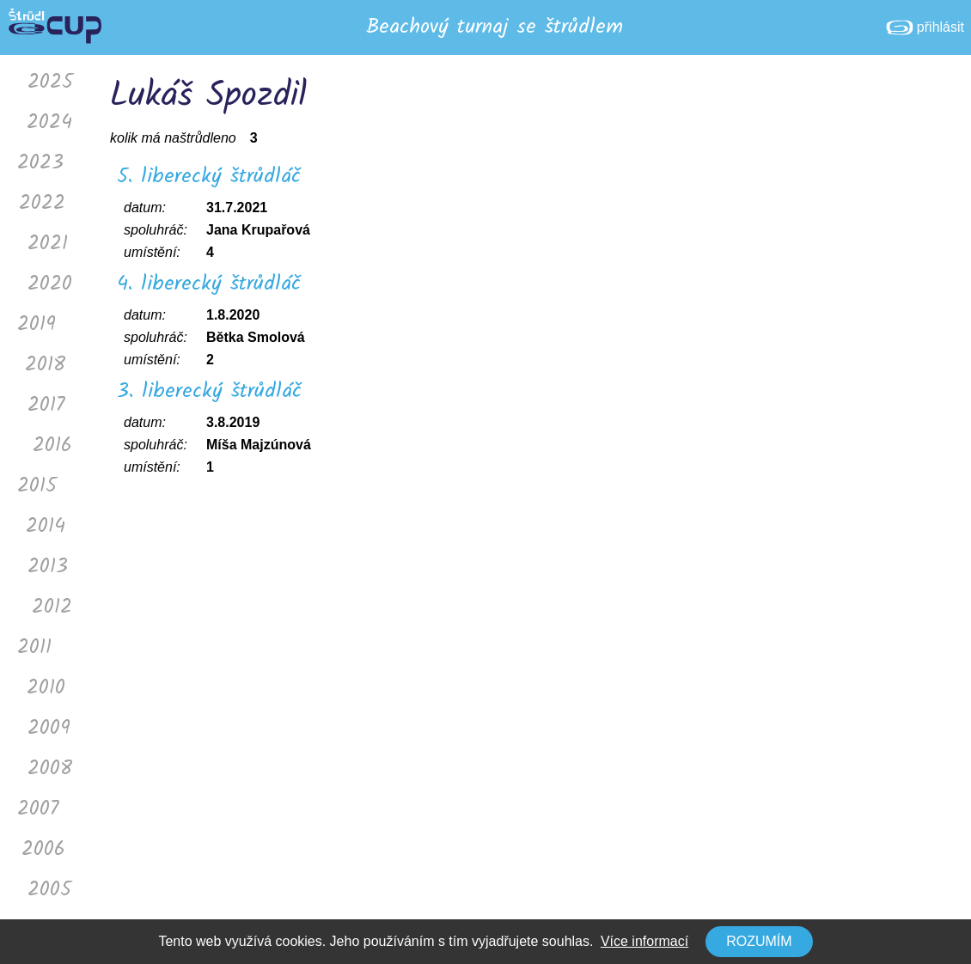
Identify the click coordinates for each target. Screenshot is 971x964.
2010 (46, 688)
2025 (50, 82)
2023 (40, 163)
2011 (34, 647)
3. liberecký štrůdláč (209, 391)
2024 (49, 122)
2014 (45, 526)
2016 (52, 445)
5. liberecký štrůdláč (209, 176)
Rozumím (758, 941)
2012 (52, 607)
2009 (48, 728)
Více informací (644, 941)
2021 (47, 243)
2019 (36, 324)
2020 (49, 284)
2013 (47, 566)
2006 (43, 849)
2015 (37, 486)
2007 (38, 809)
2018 (45, 364)
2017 (46, 405)
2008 (49, 768)
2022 (42, 203)
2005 (49, 889)
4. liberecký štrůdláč (209, 284)
